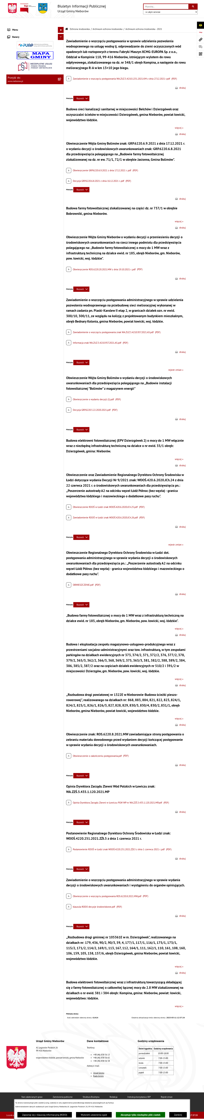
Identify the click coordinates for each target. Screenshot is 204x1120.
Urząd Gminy (98, 1065)
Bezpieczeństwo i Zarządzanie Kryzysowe (29, 282)
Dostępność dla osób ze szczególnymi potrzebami (27, 344)
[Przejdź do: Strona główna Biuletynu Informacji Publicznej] (66, 21)
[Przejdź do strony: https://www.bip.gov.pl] (200, 32)
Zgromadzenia (15, 294)
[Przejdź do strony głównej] (56, 8)
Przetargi (12, 75)
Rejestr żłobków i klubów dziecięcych (27, 312)
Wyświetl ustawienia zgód (94, 1114)
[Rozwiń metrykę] (81, 90)
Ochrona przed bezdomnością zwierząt (27, 258)
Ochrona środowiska (18, 93)
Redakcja (113, 1089)
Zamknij (178, 1114)
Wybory (11, 324)
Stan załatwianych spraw (32, 1089)
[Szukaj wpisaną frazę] (193, 7)
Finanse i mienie (16, 87)
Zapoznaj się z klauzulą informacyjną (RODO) (44, 1114)
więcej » (179, 119)
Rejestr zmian (166, 1089)
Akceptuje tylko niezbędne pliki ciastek (140, 1114)
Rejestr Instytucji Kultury (20, 306)
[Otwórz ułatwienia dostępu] (200, 25)
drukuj (182, 79)
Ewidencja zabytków (18, 300)
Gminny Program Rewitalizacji (22, 318)
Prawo (11, 81)
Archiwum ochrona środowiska (107, 21)
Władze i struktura (17, 27)
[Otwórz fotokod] (200, 53)
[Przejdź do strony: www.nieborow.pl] (200, 39)
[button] (61, 28)
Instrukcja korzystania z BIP (139, 1089)
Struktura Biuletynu (91, 1089)
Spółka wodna (15, 330)
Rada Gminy (98, 1068)
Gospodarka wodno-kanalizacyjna (24, 270)
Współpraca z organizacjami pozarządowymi (30, 288)
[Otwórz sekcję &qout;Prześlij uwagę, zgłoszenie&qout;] (200, 46)
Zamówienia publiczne (63, 1089)
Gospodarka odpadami (19, 264)
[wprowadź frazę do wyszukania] (166, 7)
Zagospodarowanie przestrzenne (24, 276)
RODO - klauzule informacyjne (23, 336)
